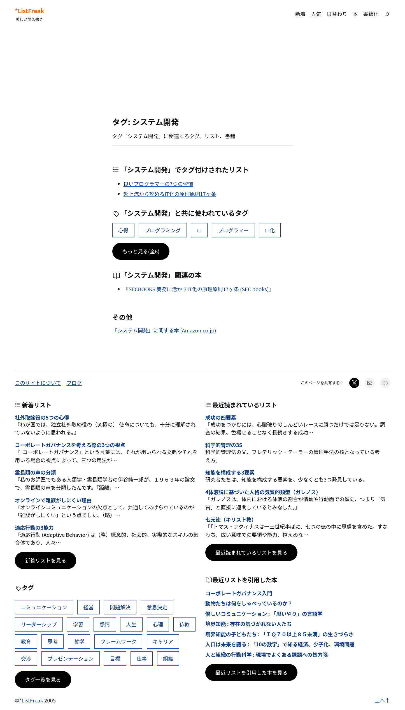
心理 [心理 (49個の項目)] (158, 624)
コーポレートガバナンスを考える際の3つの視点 (70, 445)
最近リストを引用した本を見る (251, 672)
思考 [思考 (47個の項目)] (52, 641)
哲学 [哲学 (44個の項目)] (79, 641)
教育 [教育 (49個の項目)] (26, 641)
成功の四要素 (220, 417)
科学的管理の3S (223, 445)
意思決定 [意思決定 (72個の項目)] (157, 607)
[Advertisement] (202, 72)
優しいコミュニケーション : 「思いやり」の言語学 (264, 613)
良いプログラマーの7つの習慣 (158, 183)
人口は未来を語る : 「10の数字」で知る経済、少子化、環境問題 (280, 644)
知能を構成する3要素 (229, 472)
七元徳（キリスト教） (231, 519)
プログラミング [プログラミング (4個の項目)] (163, 230)
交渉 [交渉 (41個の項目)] (26, 658)
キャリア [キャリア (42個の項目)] (163, 641)
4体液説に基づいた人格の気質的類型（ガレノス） (263, 492)
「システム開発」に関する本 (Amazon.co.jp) (164, 330)
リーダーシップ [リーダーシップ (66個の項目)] (39, 624)
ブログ (74, 382)
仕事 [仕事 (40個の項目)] (141, 658)
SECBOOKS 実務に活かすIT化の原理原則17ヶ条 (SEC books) (199, 289)
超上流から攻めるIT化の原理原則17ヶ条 (170, 193)
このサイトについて (38, 382)
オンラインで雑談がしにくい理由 (53, 500)
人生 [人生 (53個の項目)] (131, 624)
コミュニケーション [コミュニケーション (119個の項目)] (44, 607)
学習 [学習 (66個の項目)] (78, 624)
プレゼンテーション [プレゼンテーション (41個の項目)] (70, 658)
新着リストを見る (45, 560)
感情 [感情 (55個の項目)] (105, 624)
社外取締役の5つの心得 (42, 417)
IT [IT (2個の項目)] (199, 230)
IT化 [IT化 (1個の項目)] (270, 230)
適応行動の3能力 (34, 527)
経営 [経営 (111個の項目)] (88, 607)
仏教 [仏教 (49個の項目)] (184, 624)
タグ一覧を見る (43, 679)
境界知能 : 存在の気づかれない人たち (248, 623)
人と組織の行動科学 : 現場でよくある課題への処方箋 (266, 654)
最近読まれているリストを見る (251, 552)
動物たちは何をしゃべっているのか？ (249, 603)
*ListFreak (29, 10)
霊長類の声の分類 (35, 472)
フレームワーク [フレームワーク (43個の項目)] (118, 641)
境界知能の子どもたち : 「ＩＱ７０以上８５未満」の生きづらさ (279, 634)
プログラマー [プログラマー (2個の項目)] (233, 230)
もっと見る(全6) (141, 251)
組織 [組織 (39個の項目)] (168, 658)
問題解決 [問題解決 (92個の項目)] (120, 607)
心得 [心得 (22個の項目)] (123, 230)
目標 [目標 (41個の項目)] (115, 658)
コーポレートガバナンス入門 (238, 593)
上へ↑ (382, 700)
